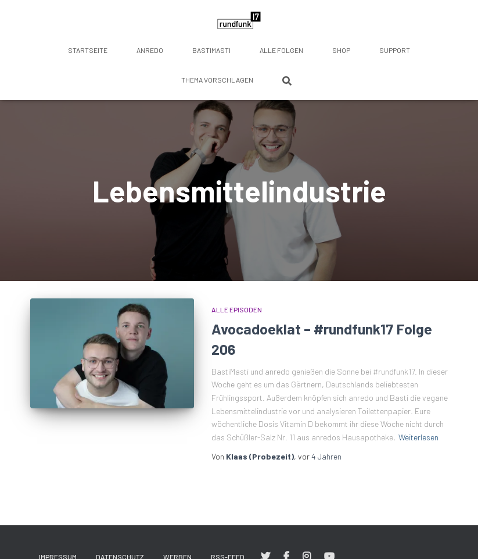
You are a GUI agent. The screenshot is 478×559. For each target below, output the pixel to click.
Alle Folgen (281, 50)
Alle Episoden (236, 309)
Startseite (87, 50)
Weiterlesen (418, 437)
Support (394, 50)
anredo (149, 50)
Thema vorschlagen (217, 80)
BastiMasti (211, 50)
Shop (341, 50)
